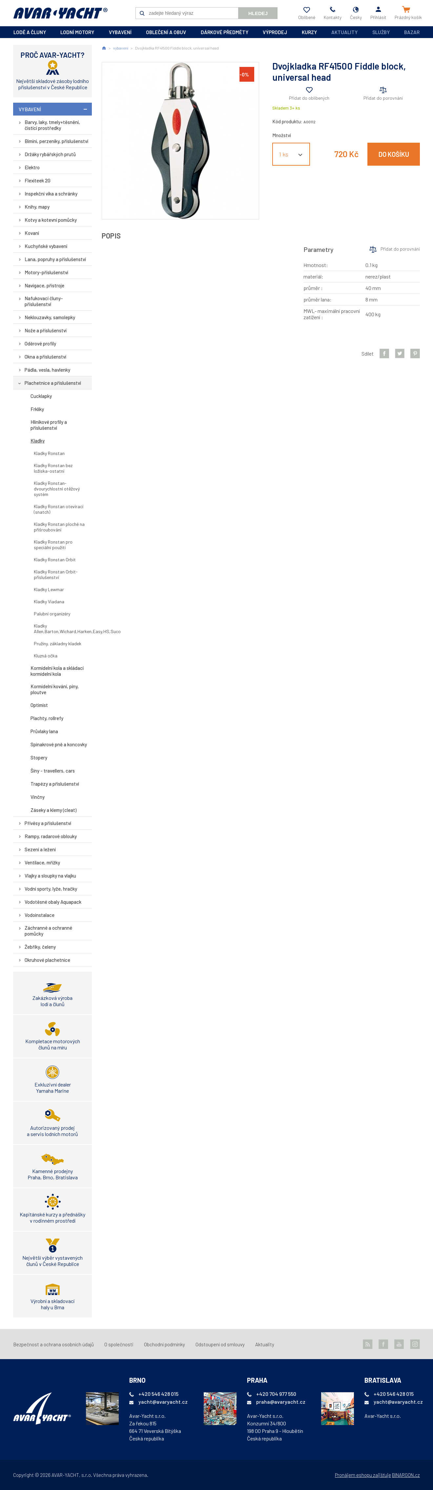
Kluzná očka (45, 655)
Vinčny (38, 797)
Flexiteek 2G (38, 180)
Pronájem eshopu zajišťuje (363, 1475)
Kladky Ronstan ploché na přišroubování (59, 526)
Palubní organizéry (52, 613)
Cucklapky (41, 396)
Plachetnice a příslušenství (53, 383)
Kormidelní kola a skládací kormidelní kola (57, 671)
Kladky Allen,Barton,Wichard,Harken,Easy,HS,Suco (63, 628)
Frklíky (37, 409)
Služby (381, 32)
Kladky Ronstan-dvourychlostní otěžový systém (57, 488)
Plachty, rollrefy (47, 718)
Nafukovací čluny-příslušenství (44, 301)
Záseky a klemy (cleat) (53, 810)
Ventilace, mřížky (42, 862)
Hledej (258, 13)
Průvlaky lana (44, 731)
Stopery (39, 757)
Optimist (39, 705)
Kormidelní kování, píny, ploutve (55, 689)
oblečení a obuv (166, 32)
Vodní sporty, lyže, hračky (51, 889)
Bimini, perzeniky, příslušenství (56, 141)
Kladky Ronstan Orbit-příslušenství (56, 574)
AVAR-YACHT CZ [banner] (60, 13)
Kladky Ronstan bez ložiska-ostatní (53, 468)
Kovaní (32, 233)
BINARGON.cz (406, 1475)
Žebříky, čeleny (40, 947)
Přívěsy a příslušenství (48, 823)
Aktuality (344, 32)
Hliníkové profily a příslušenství (49, 425)
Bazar (412, 32)
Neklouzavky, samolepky (50, 317)
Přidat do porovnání (383, 98)
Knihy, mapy (37, 207)
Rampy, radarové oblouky (51, 836)
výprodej (275, 32)
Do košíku (394, 154)
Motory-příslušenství (46, 272)
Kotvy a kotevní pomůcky (51, 220)
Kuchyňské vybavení (46, 246)
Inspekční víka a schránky (51, 194)
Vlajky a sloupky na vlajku (50, 876)
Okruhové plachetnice (47, 960)
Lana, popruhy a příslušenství (55, 259)
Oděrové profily (40, 343)
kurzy (309, 32)
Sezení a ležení (40, 849)
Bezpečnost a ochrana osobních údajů (53, 1344)
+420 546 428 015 (158, 1394)
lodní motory (77, 32)
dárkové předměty (224, 32)
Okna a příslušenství (45, 357)
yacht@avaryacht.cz (163, 1401)
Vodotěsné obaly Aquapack (53, 902)
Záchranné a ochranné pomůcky (48, 931)
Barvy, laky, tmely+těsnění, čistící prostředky (52, 125)
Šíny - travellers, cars (53, 771)
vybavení (120, 32)
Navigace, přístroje (44, 285)
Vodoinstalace (39, 915)
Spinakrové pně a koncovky (59, 744)
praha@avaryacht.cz (280, 1401)
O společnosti (119, 1344)
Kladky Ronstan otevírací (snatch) (58, 509)
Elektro (32, 167)
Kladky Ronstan (49, 453)
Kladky (38, 441)
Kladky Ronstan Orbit (55, 559)
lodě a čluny (29, 32)
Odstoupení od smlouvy (220, 1344)
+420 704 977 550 (276, 1394)
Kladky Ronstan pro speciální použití (53, 544)
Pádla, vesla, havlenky (47, 370)
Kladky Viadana (49, 601)
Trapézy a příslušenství (55, 784)
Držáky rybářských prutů (50, 154)
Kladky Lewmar (49, 589)
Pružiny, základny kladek (57, 643)
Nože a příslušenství (46, 330)
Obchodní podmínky (164, 1344)
